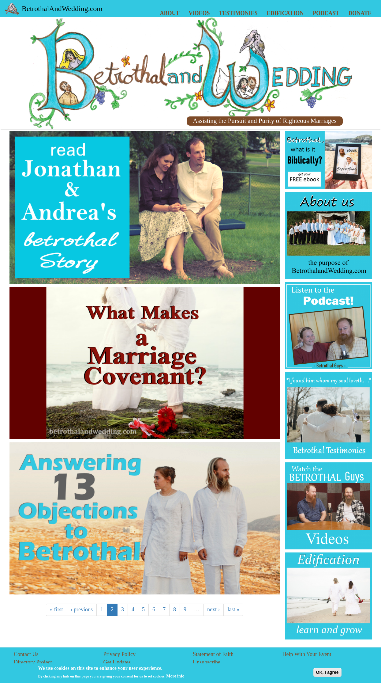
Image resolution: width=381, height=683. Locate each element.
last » (233, 609)
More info (175, 677)
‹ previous (82, 609)
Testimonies (238, 13)
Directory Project (33, 662)
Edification (285, 13)
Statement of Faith (213, 654)
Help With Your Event (306, 654)
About (170, 13)
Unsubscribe (206, 662)
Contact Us (26, 654)
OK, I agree (327, 673)
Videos (199, 13)
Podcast (326, 13)
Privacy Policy (119, 654)
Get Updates (117, 662)
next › (213, 609)
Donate (360, 13)
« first (56, 609)
